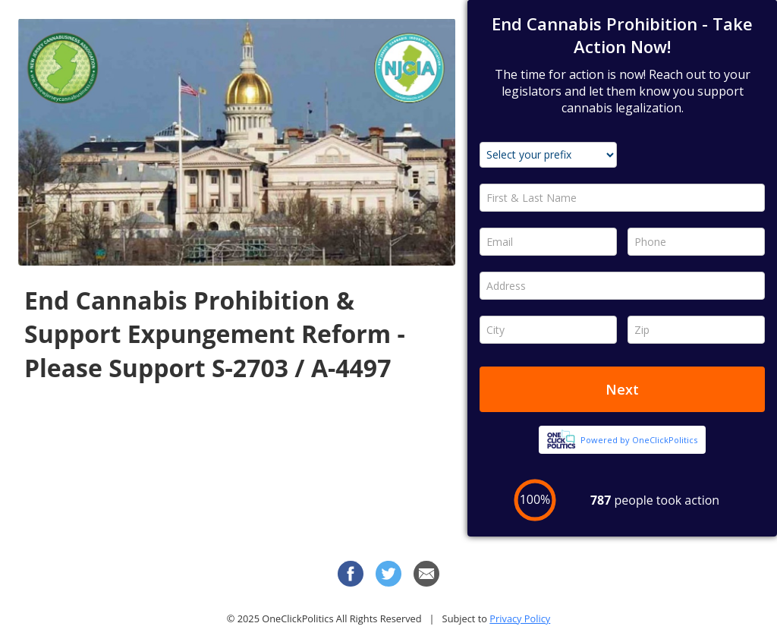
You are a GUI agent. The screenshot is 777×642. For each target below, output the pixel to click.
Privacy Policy (519, 618)
